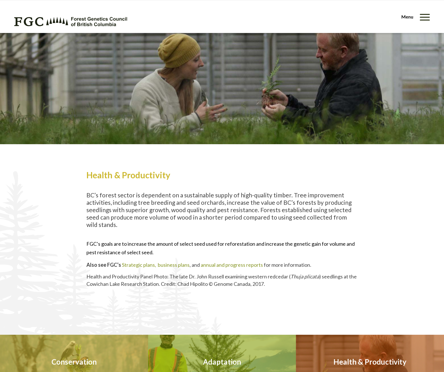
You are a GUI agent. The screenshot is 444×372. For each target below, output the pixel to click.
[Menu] (414, 16)
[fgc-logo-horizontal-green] (70, 21)
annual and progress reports (232, 265)
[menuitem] (414, 16)
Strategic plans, (140, 265)
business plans (174, 265)
